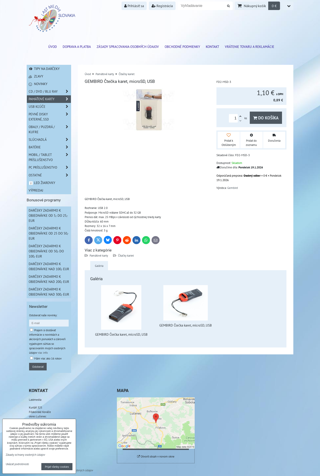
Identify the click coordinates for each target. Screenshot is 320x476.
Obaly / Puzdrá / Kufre (50, 129)
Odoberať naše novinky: (43, 315)
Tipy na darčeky (44, 68)
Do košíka (266, 118)
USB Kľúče (50, 106)
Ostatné (50, 175)
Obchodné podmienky (182, 46)
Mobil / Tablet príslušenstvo (50, 157)
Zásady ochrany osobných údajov (25, 454)
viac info (43, 353)
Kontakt (212, 46)
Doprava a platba (77, 46)
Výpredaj (36, 190)
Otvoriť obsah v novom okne (155, 456)
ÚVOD (52, 46)
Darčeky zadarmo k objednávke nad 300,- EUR (49, 291)
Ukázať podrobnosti (17, 464)
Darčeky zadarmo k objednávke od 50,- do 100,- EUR (46, 251)
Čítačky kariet (126, 255)
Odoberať (38, 367)
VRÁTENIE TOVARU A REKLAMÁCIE (249, 46)
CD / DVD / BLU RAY (50, 91)
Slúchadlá (50, 139)
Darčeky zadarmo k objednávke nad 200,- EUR (49, 279)
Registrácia (162, 6)
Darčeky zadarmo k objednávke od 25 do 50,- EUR (48, 233)
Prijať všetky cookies (57, 466)
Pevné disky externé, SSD (50, 116)
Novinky (38, 84)
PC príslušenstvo (50, 167)
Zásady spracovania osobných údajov (128, 46)
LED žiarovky (42, 182)
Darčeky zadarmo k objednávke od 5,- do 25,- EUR (48, 215)
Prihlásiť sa (134, 6)
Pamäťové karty (99, 255)
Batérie (50, 147)
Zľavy (36, 76)
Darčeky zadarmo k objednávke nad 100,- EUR (49, 266)
